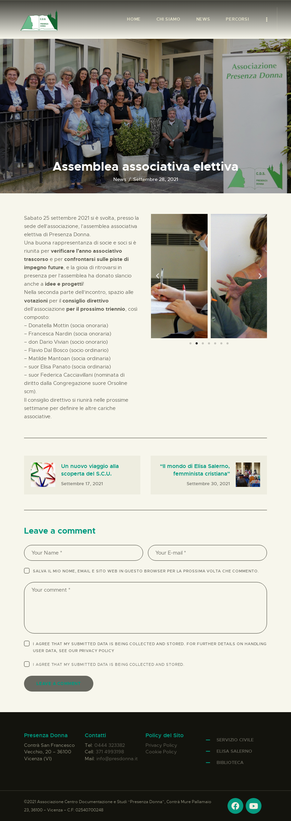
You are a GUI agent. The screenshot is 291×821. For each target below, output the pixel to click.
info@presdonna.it (117, 758)
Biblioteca (230, 762)
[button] (157, 276)
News (119, 179)
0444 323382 (109, 745)
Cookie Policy (161, 752)
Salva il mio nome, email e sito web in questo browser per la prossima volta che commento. (146, 571)
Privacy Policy (97, 650)
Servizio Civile (235, 740)
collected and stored (156, 664)
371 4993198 (110, 752)
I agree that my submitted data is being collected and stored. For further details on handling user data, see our (150, 647)
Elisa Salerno (234, 751)
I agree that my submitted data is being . (109, 664)
